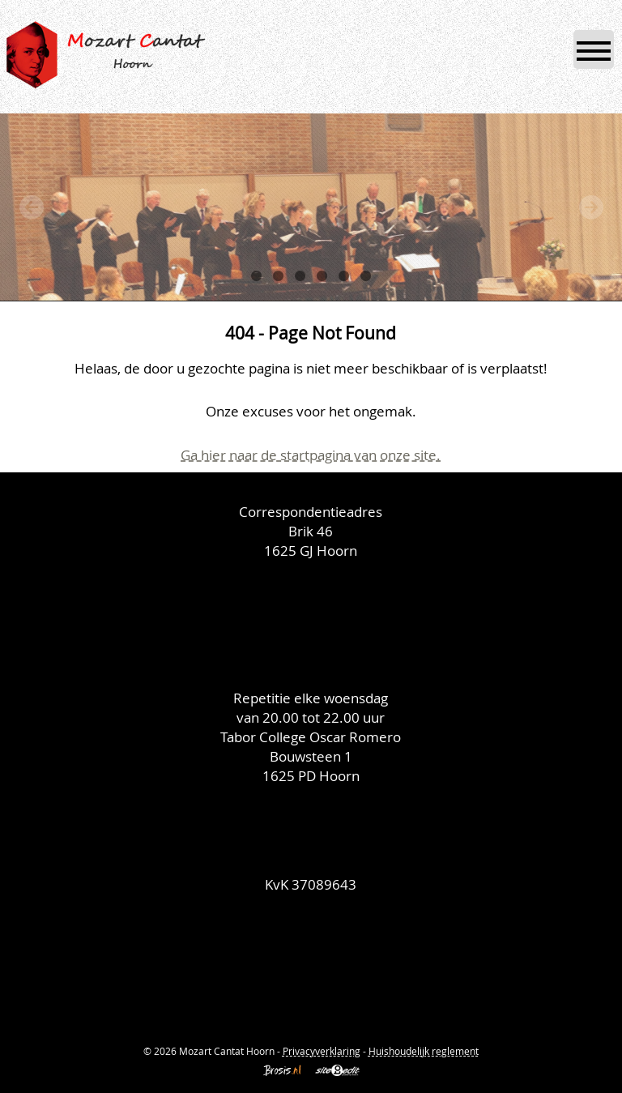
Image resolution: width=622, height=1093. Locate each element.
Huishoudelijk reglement (424, 1050)
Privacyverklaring (321, 1050)
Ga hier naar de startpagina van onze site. (311, 455)
